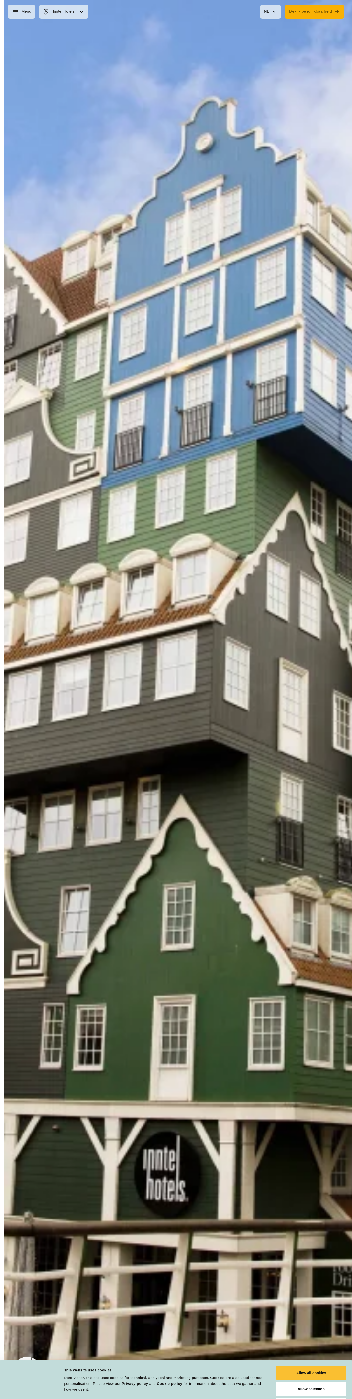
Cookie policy (169, 1346)
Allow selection (311, 1351)
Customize (254, 1389)
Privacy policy (135, 1346)
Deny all (311, 1367)
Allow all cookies (311, 1335)
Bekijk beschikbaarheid (314, 11)
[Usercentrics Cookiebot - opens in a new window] (31, 1389)
